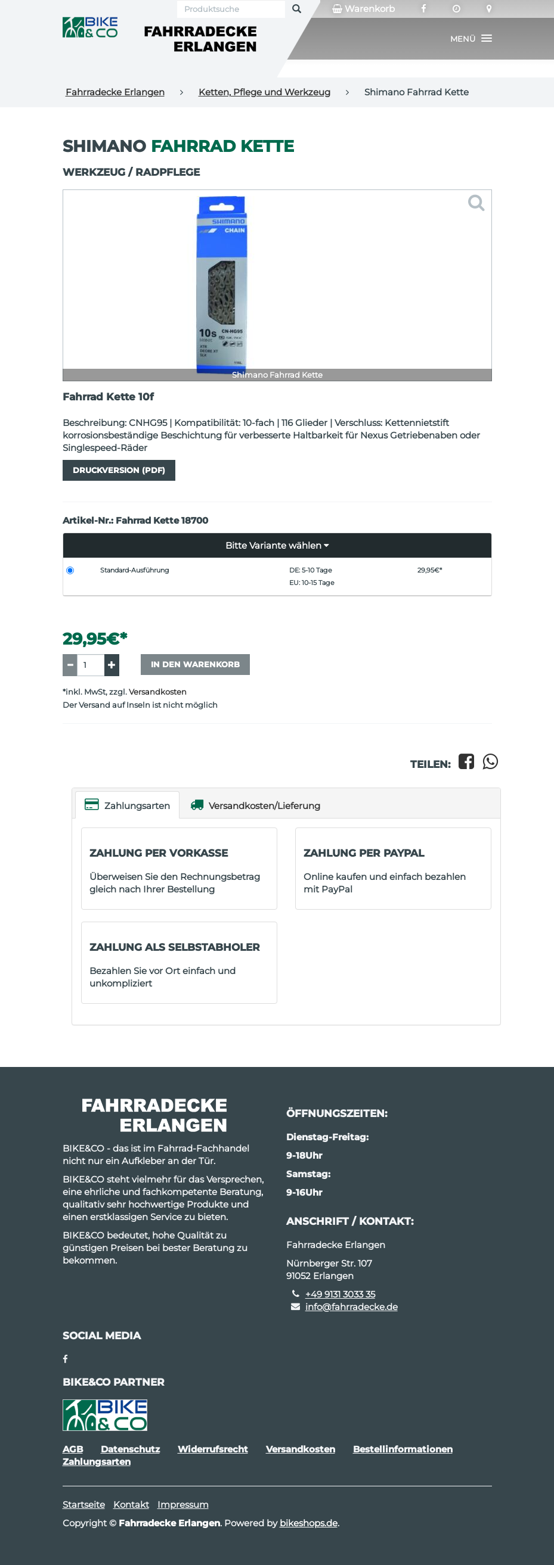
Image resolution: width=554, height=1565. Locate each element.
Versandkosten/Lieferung (255, 804)
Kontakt (131, 1504)
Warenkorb (363, 9)
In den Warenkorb (195, 664)
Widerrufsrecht (213, 1449)
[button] (471, 39)
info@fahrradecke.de (351, 1306)
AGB (73, 1449)
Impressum (183, 1504)
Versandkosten (158, 691)
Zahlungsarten (127, 804)
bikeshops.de (309, 1523)
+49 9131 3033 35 (340, 1294)
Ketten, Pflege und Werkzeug (264, 92)
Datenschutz (130, 1449)
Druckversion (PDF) (119, 470)
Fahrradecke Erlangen (115, 92)
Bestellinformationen (403, 1449)
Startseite (84, 1504)
